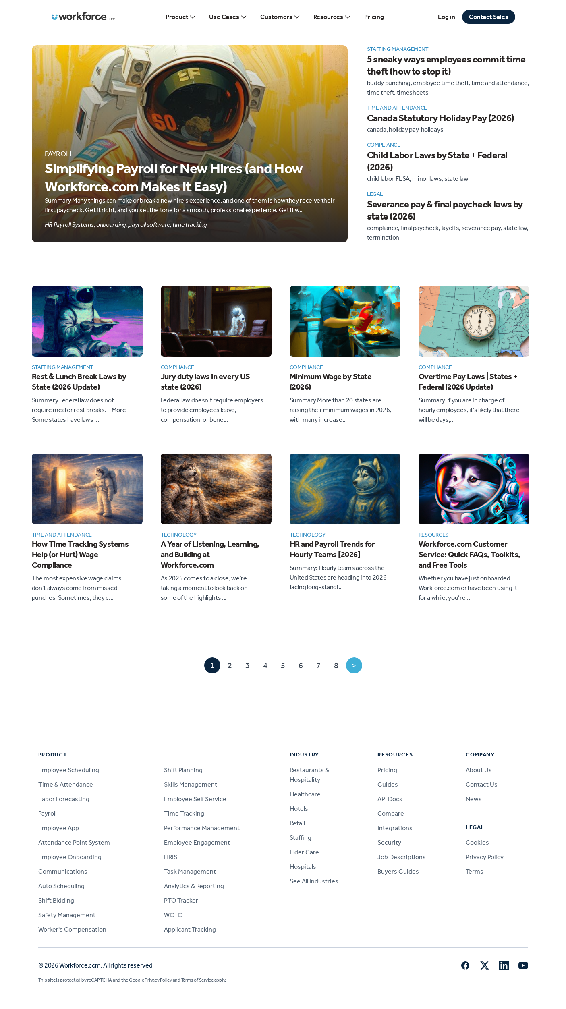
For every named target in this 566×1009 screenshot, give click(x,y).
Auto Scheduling (61, 886)
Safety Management (66, 915)
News (474, 799)
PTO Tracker (181, 900)
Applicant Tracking (190, 929)
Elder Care (304, 852)
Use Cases (228, 17)
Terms (474, 871)
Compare (390, 813)
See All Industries (314, 881)
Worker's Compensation (72, 929)
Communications (62, 871)
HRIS (170, 857)
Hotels (299, 808)
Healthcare (305, 794)
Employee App (58, 828)
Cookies (477, 842)
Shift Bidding (56, 900)
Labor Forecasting (63, 799)
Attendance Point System (74, 842)
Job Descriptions (401, 857)
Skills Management (190, 784)
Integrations (395, 828)
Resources (332, 17)
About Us (479, 770)
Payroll (47, 813)
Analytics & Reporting (194, 886)
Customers (280, 17)
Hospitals (303, 866)
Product (181, 17)
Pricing (374, 17)
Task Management (190, 871)
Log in (446, 17)
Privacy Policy (485, 857)
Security (389, 842)
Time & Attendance (65, 784)
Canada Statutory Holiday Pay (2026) (440, 118)
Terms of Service (197, 980)
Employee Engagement (197, 842)
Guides (387, 784)
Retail (297, 823)
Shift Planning (183, 770)
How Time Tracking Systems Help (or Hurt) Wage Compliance (80, 554)
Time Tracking (184, 813)
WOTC (173, 915)
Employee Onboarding (70, 857)
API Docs (389, 799)
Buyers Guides (398, 871)
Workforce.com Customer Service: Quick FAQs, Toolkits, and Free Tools (469, 554)
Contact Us (482, 784)
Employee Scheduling (68, 770)
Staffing (300, 837)
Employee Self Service (195, 799)
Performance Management (202, 828)
